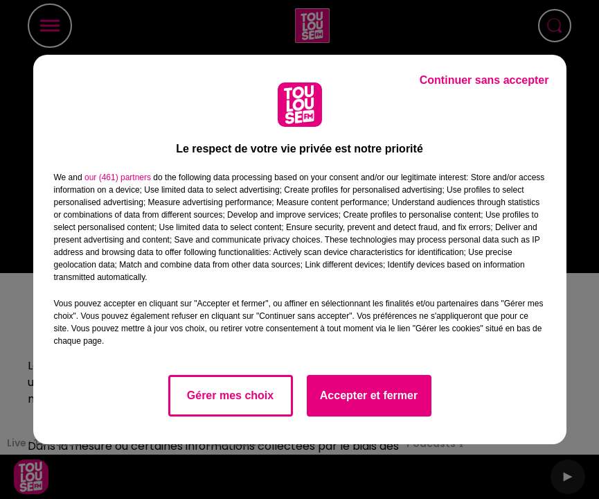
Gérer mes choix (230, 395)
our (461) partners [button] (117, 177)
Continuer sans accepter (484, 80)
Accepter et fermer (369, 395)
